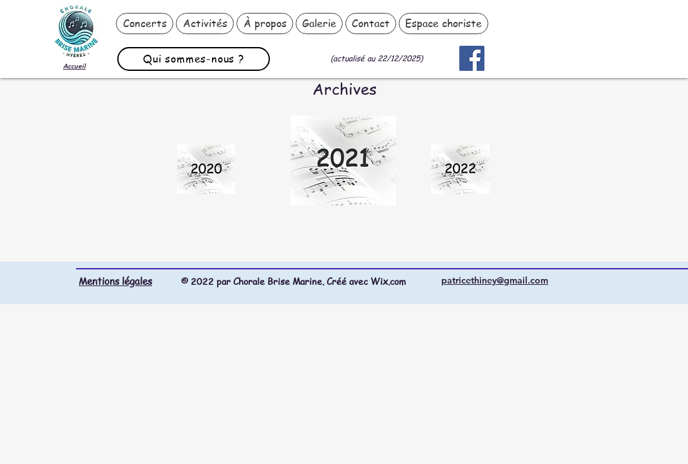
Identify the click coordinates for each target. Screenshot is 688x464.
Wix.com (388, 281)
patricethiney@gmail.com (494, 280)
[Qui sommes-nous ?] (193, 59)
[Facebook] (471, 58)
